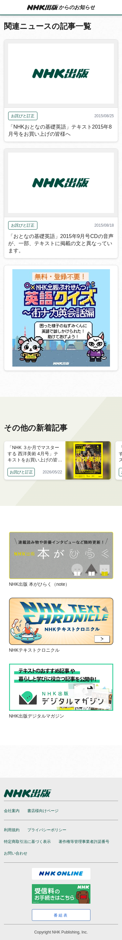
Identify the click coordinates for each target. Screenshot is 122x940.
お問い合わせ (15, 853)
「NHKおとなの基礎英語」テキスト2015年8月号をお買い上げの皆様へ (60, 130)
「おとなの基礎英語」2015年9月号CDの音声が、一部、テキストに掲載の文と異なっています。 (61, 243)
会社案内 (12, 810)
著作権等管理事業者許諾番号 (84, 841)
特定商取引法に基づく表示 (27, 841)
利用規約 (12, 830)
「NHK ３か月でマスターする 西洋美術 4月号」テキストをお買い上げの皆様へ (34, 454)
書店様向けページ (43, 810)
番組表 (61, 915)
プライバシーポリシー (46, 830)
